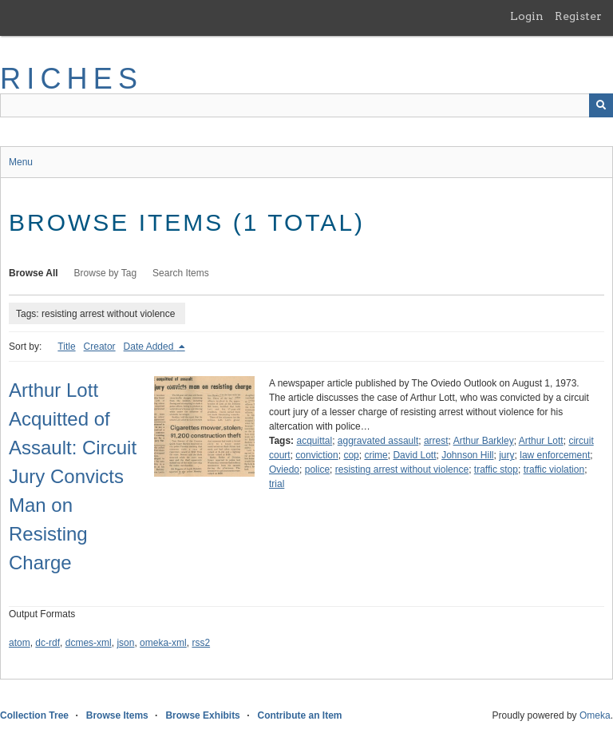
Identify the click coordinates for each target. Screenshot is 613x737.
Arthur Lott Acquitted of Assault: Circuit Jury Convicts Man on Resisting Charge (72, 476)
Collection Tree (34, 715)
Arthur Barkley (483, 440)
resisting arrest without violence (402, 469)
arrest (436, 440)
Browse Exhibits (202, 715)
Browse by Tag (105, 273)
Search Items (180, 273)
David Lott (414, 455)
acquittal (314, 440)
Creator (100, 346)
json (125, 642)
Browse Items (117, 715)
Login (527, 16)
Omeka (595, 715)
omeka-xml (163, 642)
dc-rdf (47, 642)
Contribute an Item (299, 715)
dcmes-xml (88, 642)
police (317, 469)
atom (19, 642)
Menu (21, 162)
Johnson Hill (467, 455)
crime (375, 455)
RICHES (71, 78)
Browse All (33, 273)
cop (350, 455)
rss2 (201, 642)
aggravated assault (378, 440)
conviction (316, 455)
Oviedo (284, 469)
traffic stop (496, 469)
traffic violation (554, 469)
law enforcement (555, 455)
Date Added (150, 346)
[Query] (306, 105)
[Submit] (601, 105)
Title (66, 346)
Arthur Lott (541, 440)
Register (578, 16)
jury (506, 455)
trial (276, 483)
